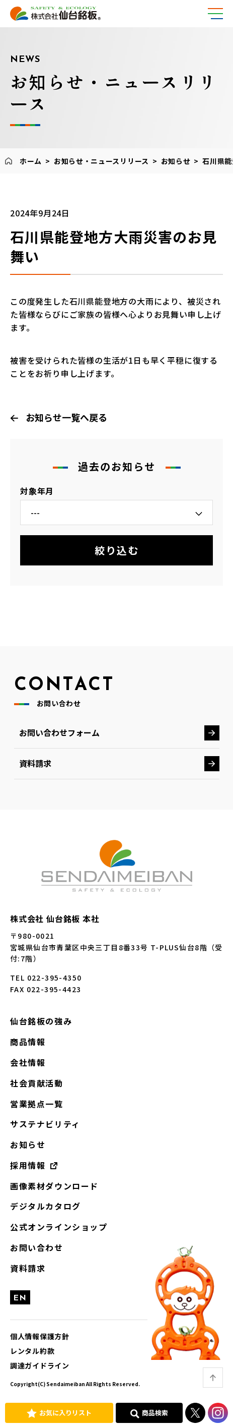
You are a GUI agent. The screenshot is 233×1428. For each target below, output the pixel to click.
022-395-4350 (54, 978)
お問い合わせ (36, 1247)
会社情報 (27, 1062)
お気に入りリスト (65, 1412)
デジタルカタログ (45, 1206)
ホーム (31, 161)
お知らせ (176, 161)
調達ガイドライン (39, 1365)
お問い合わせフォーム (59, 732)
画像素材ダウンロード (54, 1186)
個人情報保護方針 (39, 1336)
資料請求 (35, 763)
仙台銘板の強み (41, 1021)
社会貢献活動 (36, 1083)
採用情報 (27, 1165)
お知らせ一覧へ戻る (66, 417)
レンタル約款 (32, 1351)
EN (20, 1298)
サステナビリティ (45, 1124)
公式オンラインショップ (59, 1227)
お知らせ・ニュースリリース (101, 161)
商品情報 (27, 1042)
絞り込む (117, 550)
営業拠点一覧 (36, 1104)
